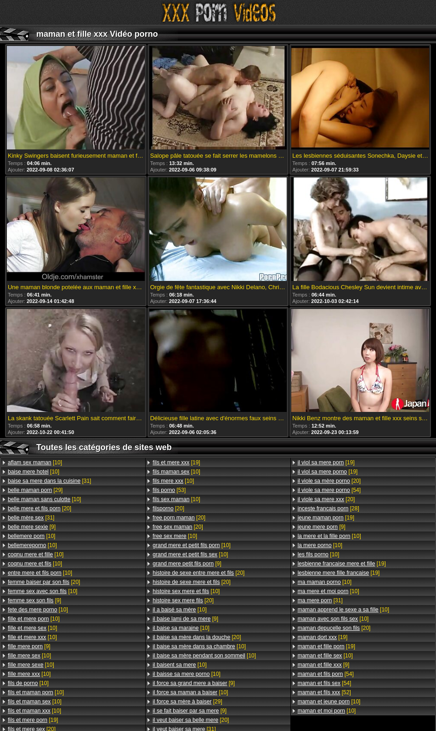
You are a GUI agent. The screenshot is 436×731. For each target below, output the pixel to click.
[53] (169, 490)
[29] (35, 490)
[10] (35, 462)
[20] (39, 508)
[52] (324, 692)
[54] (329, 490)
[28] (328, 508)
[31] (49, 481)
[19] (33, 720)
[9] (32, 527)
